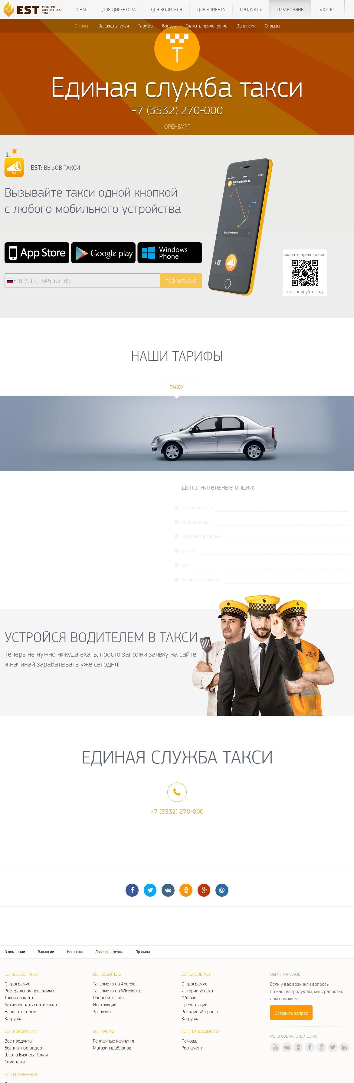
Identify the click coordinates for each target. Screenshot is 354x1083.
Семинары (15, 1062)
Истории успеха (197, 991)
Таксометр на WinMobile (117, 991)
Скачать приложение (206, 26)
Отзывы (272, 26)
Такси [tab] (177, 387)
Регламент (192, 1048)
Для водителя (166, 9)
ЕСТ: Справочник (21, 1074)
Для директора (119, 9)
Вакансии (246, 26)
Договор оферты (109, 951)
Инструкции (104, 1004)
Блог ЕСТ (328, 9)
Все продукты (18, 1041)
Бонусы (169, 26)
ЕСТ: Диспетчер (196, 974)
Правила (143, 951)
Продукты (251, 9)
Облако (189, 998)
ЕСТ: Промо (103, 1031)
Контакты (75, 951)
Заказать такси (114, 26)
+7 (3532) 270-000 (177, 811)
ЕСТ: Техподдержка (200, 1031)
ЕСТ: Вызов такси (21, 974)
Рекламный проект (200, 1011)
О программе (18, 984)
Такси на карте (19, 998)
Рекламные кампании (114, 1041)
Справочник (290, 9)
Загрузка (13, 1018)
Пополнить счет (108, 998)
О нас (81, 9)
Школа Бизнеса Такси (26, 1055)
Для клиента (211, 9)
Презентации (195, 1004)
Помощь (189, 1041)
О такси (82, 26)
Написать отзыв (20, 1011)
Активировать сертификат (31, 1004)
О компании (15, 951)
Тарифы (145, 26)
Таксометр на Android (114, 984)
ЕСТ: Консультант (21, 1031)
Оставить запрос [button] (291, 1013)
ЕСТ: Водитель (107, 974)
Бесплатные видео (23, 1048)
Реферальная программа (29, 991)
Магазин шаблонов (112, 1048)
